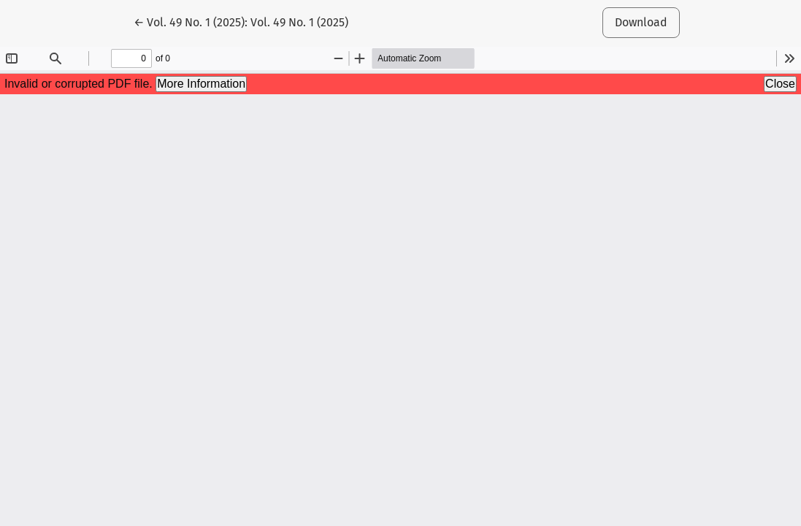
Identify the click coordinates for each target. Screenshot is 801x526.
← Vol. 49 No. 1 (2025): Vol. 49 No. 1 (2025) (241, 21)
